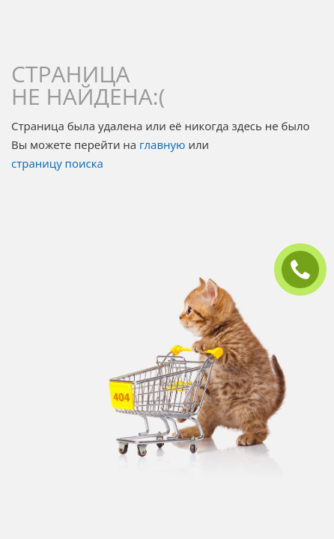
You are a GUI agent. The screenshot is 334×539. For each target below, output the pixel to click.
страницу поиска (57, 163)
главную (162, 144)
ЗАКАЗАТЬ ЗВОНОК (306, 270)
